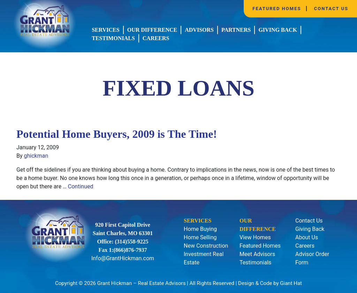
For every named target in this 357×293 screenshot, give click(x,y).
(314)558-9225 (132, 242)
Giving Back (277, 30)
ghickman (36, 155)
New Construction (206, 245)
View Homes (255, 237)
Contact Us (331, 8)
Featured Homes (276, 8)
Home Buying (200, 229)
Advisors (199, 30)
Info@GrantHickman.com (122, 258)
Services (105, 30)
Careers (156, 38)
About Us (306, 237)
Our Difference (152, 30)
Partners (236, 30)
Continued (80, 186)
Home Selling (200, 237)
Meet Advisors (257, 254)
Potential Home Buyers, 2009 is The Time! (116, 134)
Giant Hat (291, 283)
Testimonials (113, 38)
